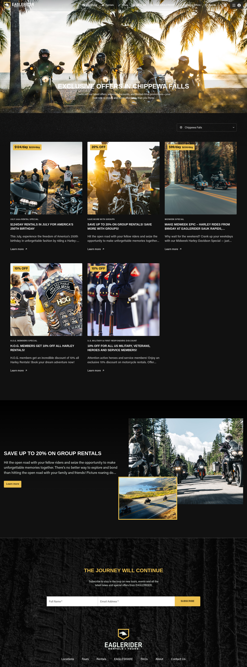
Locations (67, 659)
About (159, 659)
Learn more (18, 249)
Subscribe (187, 601)
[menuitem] (89, 5)
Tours (85, 659)
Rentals (101, 659)
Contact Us (178, 659)
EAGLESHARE (123, 659)
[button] (206, 127)
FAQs (144, 659)
